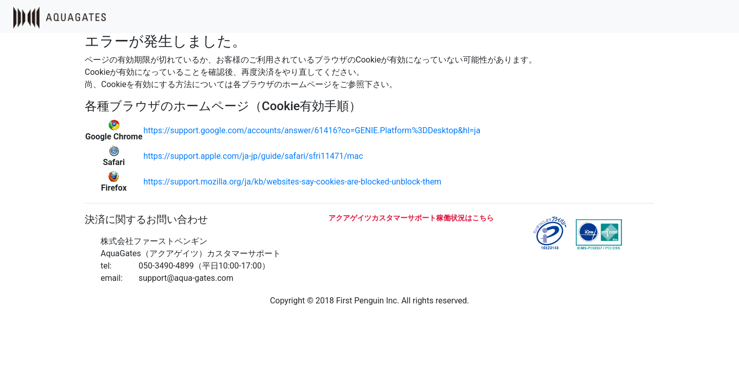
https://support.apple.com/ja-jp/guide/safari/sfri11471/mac (253, 156)
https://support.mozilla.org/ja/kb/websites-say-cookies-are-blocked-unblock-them (293, 182)
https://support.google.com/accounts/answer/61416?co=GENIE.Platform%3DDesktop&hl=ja (312, 130)
